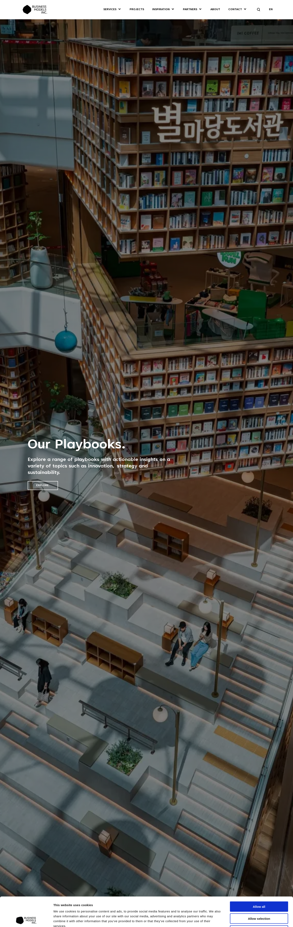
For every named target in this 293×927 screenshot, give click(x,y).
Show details (230, 919)
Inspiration (161, 9)
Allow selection (259, 889)
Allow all (259, 877)
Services (109, 9)
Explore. (42, 485)
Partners (190, 9)
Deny (259, 901)
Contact (235, 9)
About (215, 9)
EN (271, 9)
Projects (137, 9)
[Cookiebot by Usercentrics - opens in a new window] (26, 919)
